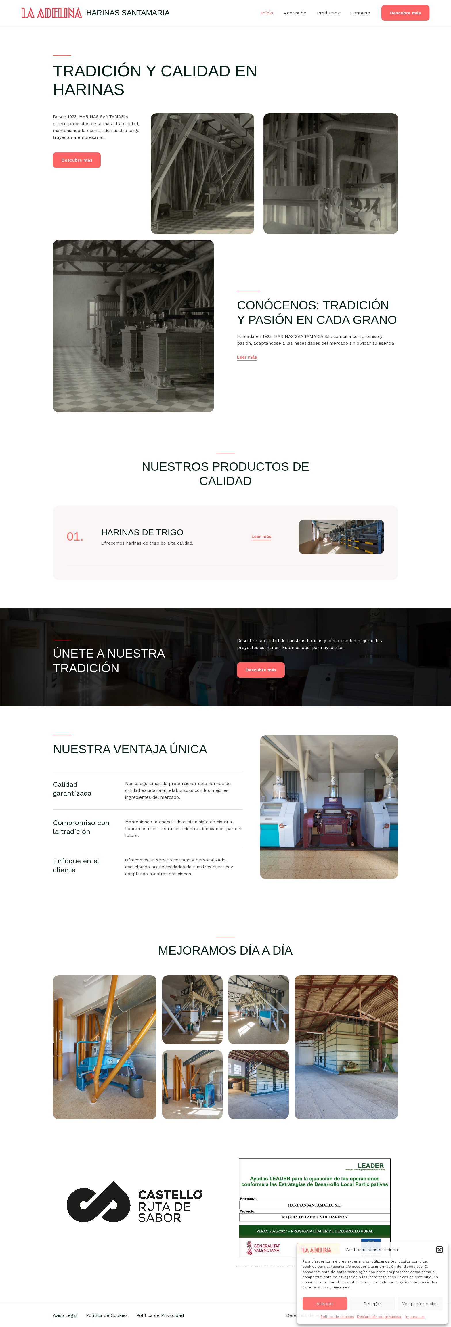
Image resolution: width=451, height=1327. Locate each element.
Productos (330, 13)
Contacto (361, 13)
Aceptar (324, 1303)
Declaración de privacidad (379, 1317)
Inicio (272, 13)
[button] (439, 1250)
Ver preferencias (420, 1303)
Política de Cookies (108, 1315)
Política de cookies (337, 1317)
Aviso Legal (65, 1315)
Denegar (372, 1303)
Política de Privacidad (162, 1315)
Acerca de (299, 13)
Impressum (415, 1317)
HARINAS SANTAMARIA (128, 12)
